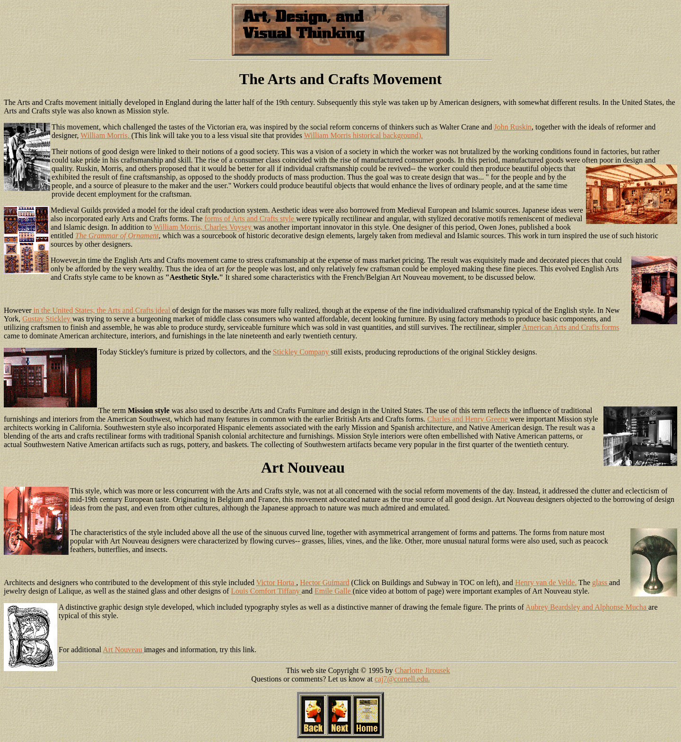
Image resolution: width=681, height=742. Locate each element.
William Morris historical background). (363, 135)
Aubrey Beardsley (553, 607)
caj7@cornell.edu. (402, 679)
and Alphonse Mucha (615, 607)
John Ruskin (513, 127)
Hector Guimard (324, 582)
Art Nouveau (123, 650)
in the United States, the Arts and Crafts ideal (102, 310)
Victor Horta (276, 582)
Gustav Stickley (47, 319)
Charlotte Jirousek (422, 670)
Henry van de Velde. (545, 582)
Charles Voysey (228, 227)
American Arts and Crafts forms (570, 327)
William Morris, (179, 227)
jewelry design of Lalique (42, 591)
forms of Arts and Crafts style (250, 219)
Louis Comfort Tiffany (266, 591)
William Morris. (105, 135)
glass (600, 582)
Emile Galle (333, 591)
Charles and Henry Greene (468, 419)
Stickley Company (302, 352)
